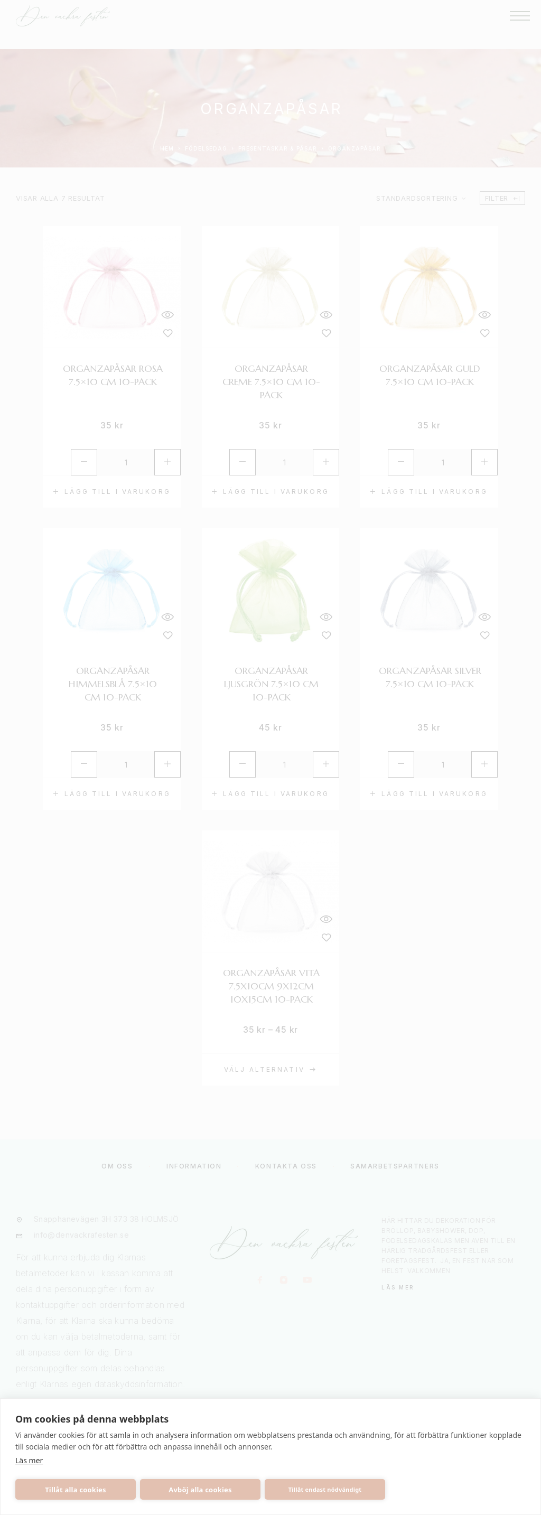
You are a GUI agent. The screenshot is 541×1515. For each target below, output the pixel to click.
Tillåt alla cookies (75, 1489)
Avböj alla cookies (200, 1489)
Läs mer (29, 1460)
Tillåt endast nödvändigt (325, 1489)
